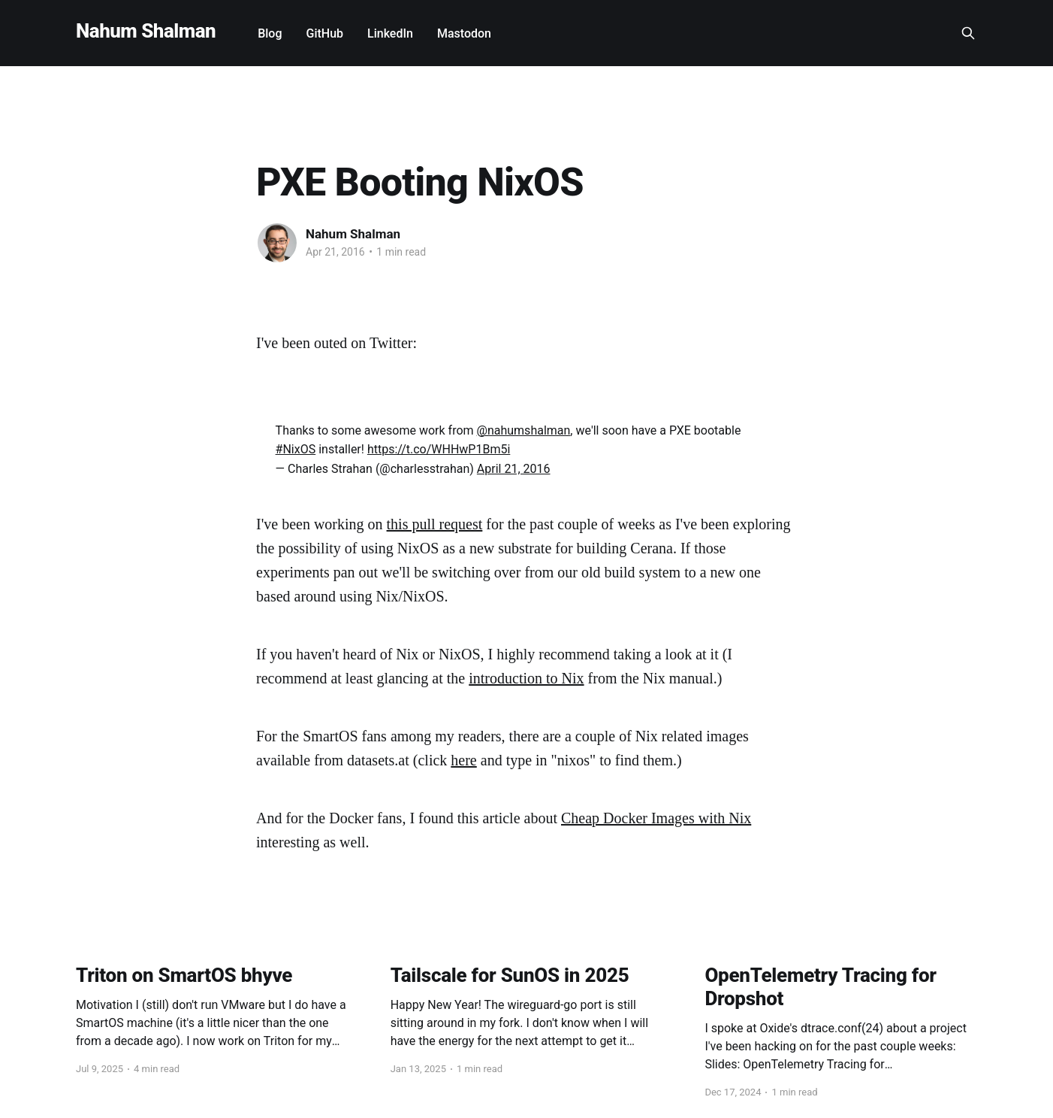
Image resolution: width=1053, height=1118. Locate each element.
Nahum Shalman (146, 31)
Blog (270, 33)
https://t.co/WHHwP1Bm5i (438, 449)
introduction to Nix (526, 678)
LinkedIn (390, 33)
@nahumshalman (524, 430)
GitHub (325, 33)
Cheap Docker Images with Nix (656, 818)
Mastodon (464, 33)
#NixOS (296, 449)
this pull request (435, 524)
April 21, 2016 (514, 469)
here (463, 760)
